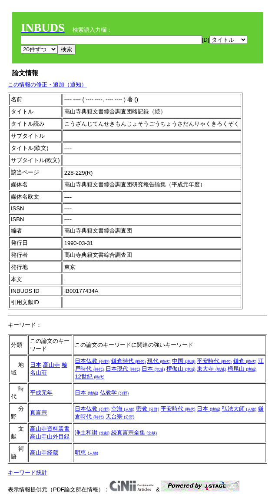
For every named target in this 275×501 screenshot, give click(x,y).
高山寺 (51, 365)
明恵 (86, 452)
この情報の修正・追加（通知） (47, 84)
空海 (123, 408)
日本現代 (123, 368)
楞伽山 (180, 368)
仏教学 (114, 392)
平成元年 (41, 392)
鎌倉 (245, 361)
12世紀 (89, 376)
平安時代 (214, 361)
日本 (35, 365)
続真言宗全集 (134, 432)
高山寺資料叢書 (50, 428)
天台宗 (120, 416)
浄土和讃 (92, 432)
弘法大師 (239, 408)
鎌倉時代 (128, 361)
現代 (159, 361)
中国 (183, 361)
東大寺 (211, 368)
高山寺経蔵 (44, 452)
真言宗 (38, 412)
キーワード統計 (27, 472)
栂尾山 (242, 368)
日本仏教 (92, 361)
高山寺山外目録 (50, 436)
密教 (147, 408)
